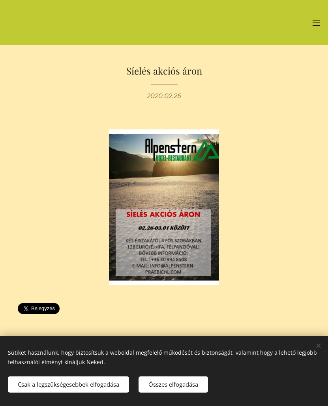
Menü (316, 22)
